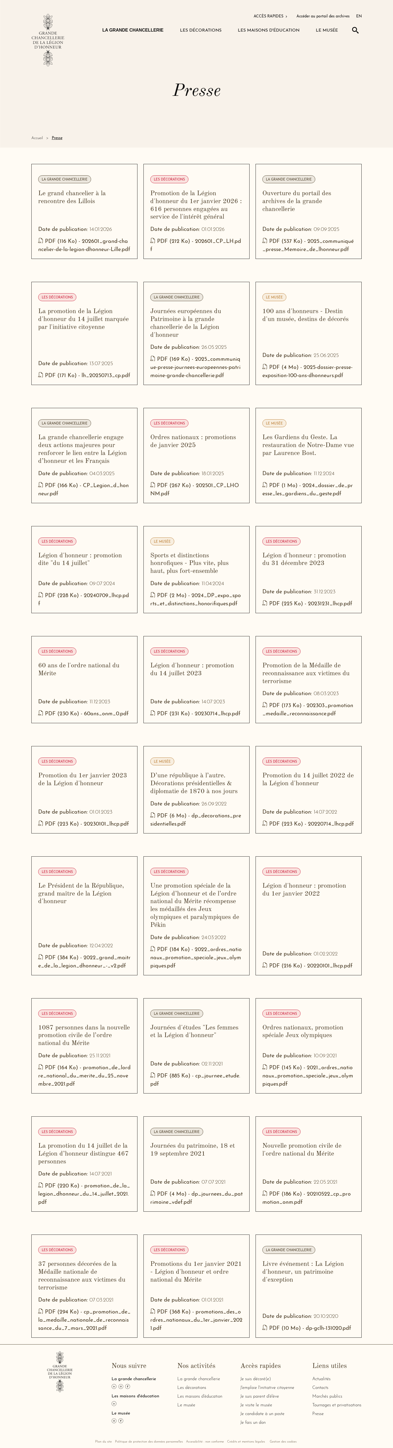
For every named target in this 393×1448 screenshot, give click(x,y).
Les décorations (169, 179)
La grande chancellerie (65, 179)
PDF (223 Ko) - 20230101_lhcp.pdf (83, 824)
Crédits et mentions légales (246, 1441)
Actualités (321, 1379)
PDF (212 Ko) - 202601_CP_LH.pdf (195, 246)
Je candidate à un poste (262, 1414)
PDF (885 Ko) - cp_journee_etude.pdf (195, 1080)
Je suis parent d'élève (259, 1396)
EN (359, 16)
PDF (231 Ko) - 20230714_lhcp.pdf (195, 714)
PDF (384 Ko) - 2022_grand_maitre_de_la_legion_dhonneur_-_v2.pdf (84, 962)
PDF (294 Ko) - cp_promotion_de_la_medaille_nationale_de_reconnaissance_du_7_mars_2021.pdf (84, 1320)
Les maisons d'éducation (199, 1396)
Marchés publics (327, 1396)
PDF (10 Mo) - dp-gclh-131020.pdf (306, 1329)
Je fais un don (253, 1422)
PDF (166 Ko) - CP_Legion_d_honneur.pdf (83, 490)
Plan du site (103, 1441)
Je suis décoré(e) (255, 1379)
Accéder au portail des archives (323, 16)
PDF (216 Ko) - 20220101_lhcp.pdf (307, 966)
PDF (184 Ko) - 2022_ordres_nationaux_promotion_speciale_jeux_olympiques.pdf (196, 958)
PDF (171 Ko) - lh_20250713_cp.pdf (84, 376)
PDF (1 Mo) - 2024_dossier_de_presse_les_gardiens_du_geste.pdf (307, 490)
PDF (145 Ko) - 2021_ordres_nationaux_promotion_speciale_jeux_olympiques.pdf (307, 1076)
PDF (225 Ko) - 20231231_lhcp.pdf (307, 604)
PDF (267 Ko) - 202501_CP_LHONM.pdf (194, 490)
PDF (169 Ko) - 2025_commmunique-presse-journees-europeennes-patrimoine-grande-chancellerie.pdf (195, 368)
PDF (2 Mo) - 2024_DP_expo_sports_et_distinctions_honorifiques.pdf (196, 600)
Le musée (274, 297)
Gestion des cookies (283, 1441)
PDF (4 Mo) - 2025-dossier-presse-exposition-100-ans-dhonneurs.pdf (307, 372)
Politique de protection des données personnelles (149, 1441)
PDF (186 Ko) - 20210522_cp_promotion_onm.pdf (306, 1198)
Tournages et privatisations (336, 1405)
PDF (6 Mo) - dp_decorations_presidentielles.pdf (195, 820)
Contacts (320, 1388)
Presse (318, 1414)
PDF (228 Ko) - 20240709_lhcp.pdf (83, 600)
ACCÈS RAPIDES (271, 16)
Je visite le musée (256, 1405)
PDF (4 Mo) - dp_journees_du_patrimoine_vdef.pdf (196, 1198)
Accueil (37, 138)
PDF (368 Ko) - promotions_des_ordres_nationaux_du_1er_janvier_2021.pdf (196, 1320)
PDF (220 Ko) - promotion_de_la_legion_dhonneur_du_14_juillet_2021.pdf (84, 1194)
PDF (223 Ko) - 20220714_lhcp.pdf (308, 824)
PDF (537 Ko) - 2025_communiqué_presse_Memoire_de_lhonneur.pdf (308, 246)
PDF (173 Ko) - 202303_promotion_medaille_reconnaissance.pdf (307, 710)
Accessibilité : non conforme (205, 1441)
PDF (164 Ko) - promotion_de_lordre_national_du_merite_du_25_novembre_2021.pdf (84, 1076)
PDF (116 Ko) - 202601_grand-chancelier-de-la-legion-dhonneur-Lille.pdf (84, 246)
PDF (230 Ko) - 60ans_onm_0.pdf (83, 714)
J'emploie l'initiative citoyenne (267, 1388)
